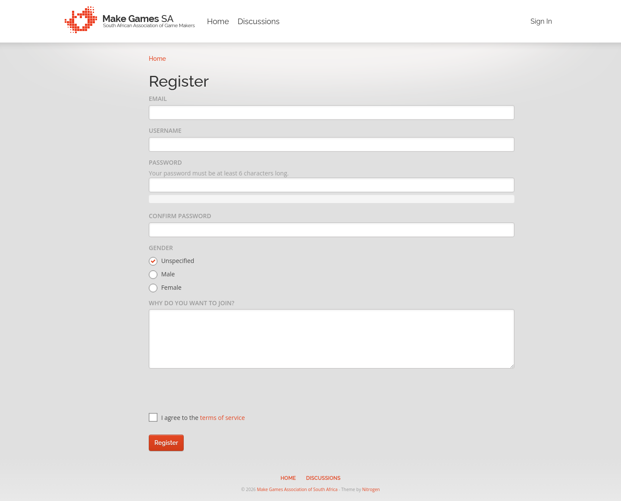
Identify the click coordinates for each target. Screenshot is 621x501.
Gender (161, 248)
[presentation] (214, 392)
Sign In (541, 21)
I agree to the (197, 417)
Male (162, 274)
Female (165, 287)
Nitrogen (371, 489)
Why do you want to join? (191, 303)
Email (158, 98)
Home (218, 21)
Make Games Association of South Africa (297, 489)
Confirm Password (180, 216)
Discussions (258, 21)
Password (165, 162)
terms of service (222, 417)
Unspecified (171, 261)
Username (165, 130)
